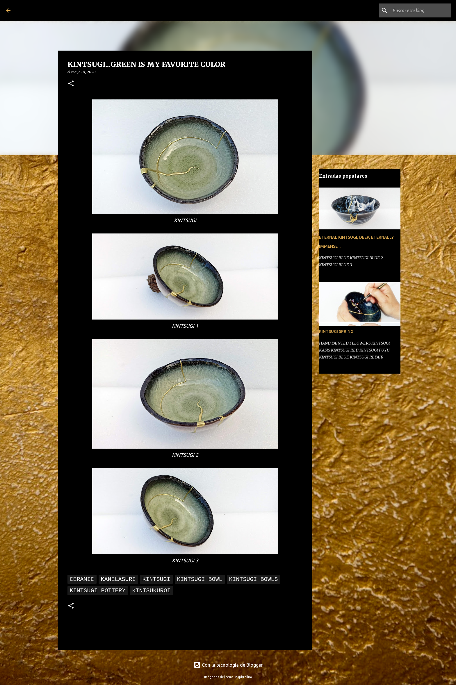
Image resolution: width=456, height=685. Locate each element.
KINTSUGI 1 (185, 326)
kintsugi (156, 579)
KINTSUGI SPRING (336, 331)
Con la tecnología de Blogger (228, 665)
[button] (70, 84)
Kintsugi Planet (52, 10)
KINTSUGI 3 (185, 560)
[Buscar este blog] (420, 10)
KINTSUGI (185, 220)
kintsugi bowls (253, 579)
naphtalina (243, 677)
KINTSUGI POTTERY (98, 590)
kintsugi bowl (199, 579)
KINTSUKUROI (151, 590)
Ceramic (82, 579)
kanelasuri (118, 579)
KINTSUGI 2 (185, 455)
